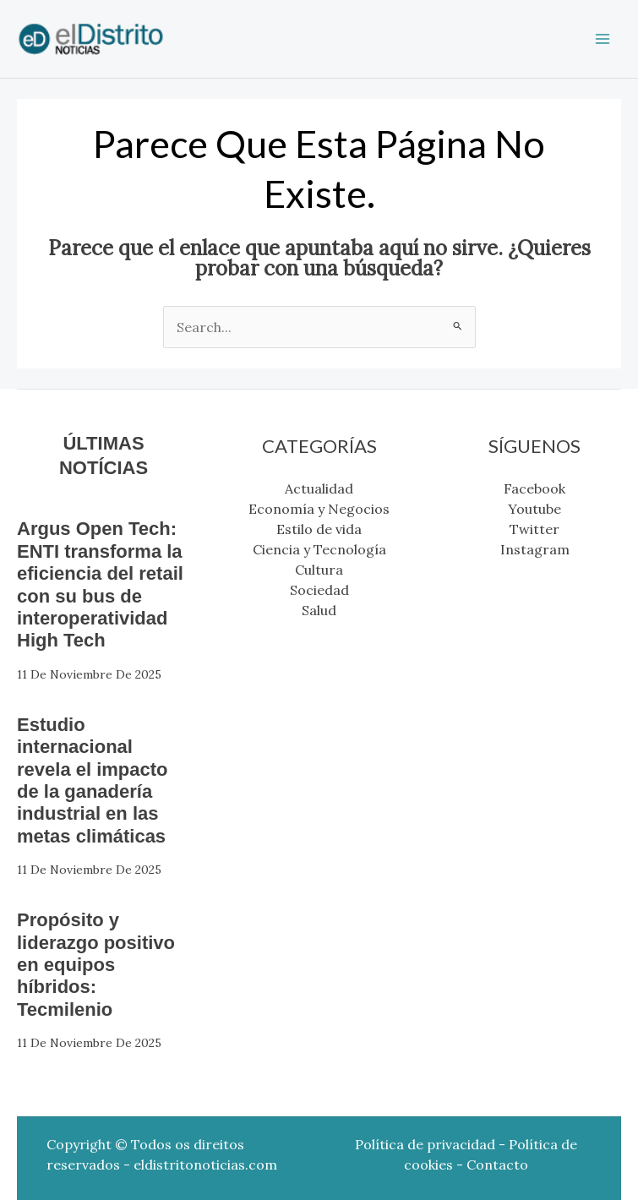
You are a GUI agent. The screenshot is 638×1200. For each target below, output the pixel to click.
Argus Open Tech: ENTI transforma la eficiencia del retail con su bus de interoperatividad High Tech (100, 584)
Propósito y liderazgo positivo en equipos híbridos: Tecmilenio (96, 964)
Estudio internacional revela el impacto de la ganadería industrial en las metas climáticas (92, 780)
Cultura (319, 569)
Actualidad (319, 488)
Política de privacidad (425, 1144)
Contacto (497, 1164)
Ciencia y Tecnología (319, 549)
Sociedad (319, 589)
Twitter (534, 529)
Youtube (534, 508)
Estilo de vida (319, 529)
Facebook (534, 488)
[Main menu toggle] (602, 38)
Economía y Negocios (319, 508)
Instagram (535, 549)
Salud (319, 610)
